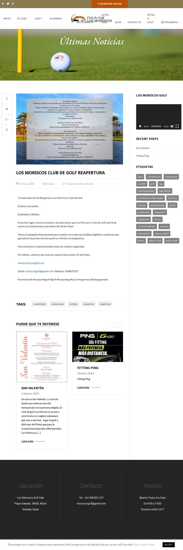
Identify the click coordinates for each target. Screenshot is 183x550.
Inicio (7, 18)
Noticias (50, 183)
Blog (118, 22)
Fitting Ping (87, 368)
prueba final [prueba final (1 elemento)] (144, 212)
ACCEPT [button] (169, 544)
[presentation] (115, 325)
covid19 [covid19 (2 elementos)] (142, 183)
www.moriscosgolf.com (31, 262)
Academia (56, 18)
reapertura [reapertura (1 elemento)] (159, 212)
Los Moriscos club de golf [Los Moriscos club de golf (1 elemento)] (150, 198)
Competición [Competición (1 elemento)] (153, 176)
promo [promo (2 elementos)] (172, 205)
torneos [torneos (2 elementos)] (164, 226)
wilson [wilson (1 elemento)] (141, 240)
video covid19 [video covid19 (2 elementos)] (162, 233)
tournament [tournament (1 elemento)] (144, 233)
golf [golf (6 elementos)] (152, 183)
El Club (22, 18)
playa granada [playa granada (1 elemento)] (157, 205)
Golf (39, 18)
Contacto (134, 22)
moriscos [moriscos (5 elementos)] (172, 198)
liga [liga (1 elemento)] (161, 183)
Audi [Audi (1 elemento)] (140, 176)
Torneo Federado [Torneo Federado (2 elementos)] (146, 226)
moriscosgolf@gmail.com (39, 271)
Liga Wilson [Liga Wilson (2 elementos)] (165, 190)
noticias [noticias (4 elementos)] (142, 205)
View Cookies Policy (144, 544)
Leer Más (27, 441)
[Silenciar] (172, 126)
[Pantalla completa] (177, 126)
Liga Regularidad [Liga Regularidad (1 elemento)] (146, 190)
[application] (158, 117)
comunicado (39, 304)
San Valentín (32, 388)
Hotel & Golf (105, 18)
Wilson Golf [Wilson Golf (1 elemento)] (155, 240)
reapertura (88, 304)
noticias (73, 304)
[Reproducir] (140, 126)
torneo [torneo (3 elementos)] (157, 219)
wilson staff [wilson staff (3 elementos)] (172, 240)
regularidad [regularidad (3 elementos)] (143, 219)
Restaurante (86, 22)
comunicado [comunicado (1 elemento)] (171, 176)
